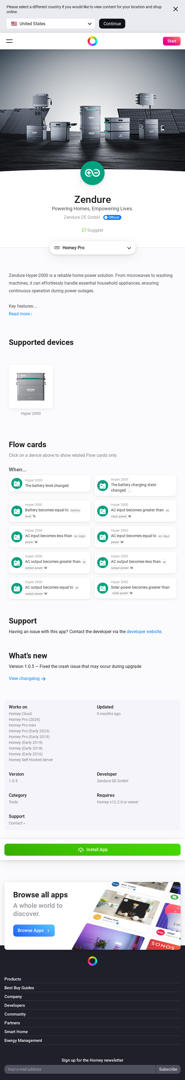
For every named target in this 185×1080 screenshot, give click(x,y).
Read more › (20, 313)
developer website (144, 631)
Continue (112, 23)
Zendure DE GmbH (112, 781)
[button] (51, 24)
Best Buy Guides (19, 987)
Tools (13, 802)
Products (12, 979)
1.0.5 (13, 781)
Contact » (17, 823)
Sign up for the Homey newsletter (92, 1060)
